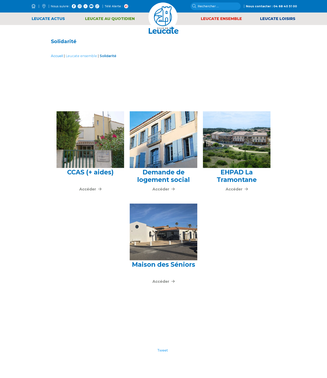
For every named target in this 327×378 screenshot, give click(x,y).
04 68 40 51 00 (285, 6)
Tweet (162, 350)
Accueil (57, 56)
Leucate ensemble (81, 56)
